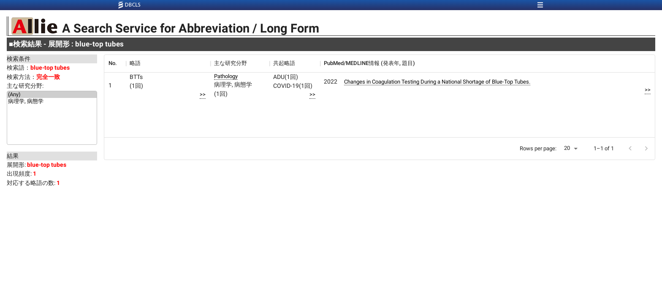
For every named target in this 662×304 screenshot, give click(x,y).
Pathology (226, 76)
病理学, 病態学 (52, 102)
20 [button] (567, 148)
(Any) (52, 94)
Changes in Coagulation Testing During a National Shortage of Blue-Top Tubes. (437, 82)
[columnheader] (114, 63)
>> (203, 94)
